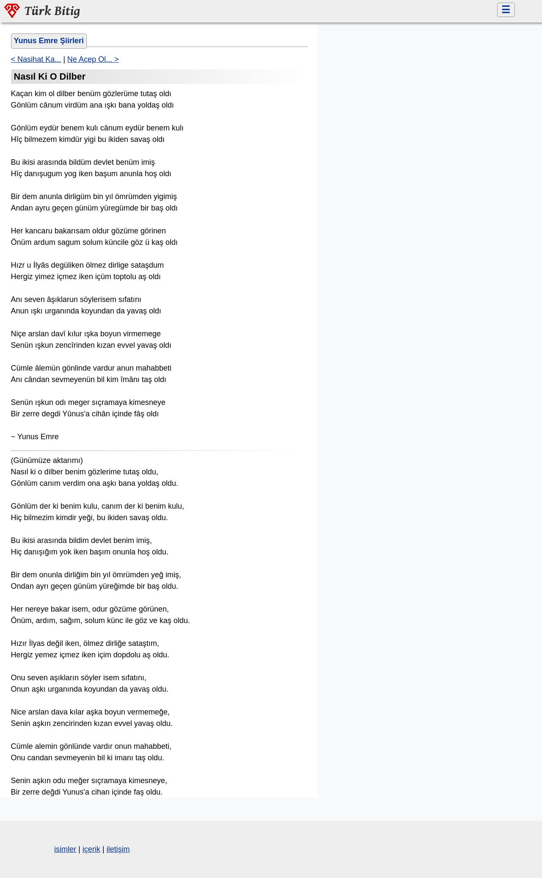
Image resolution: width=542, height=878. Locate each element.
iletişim (118, 849)
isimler (65, 849)
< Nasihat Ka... (36, 59)
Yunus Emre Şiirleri (49, 40)
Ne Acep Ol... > (93, 59)
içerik (91, 849)
